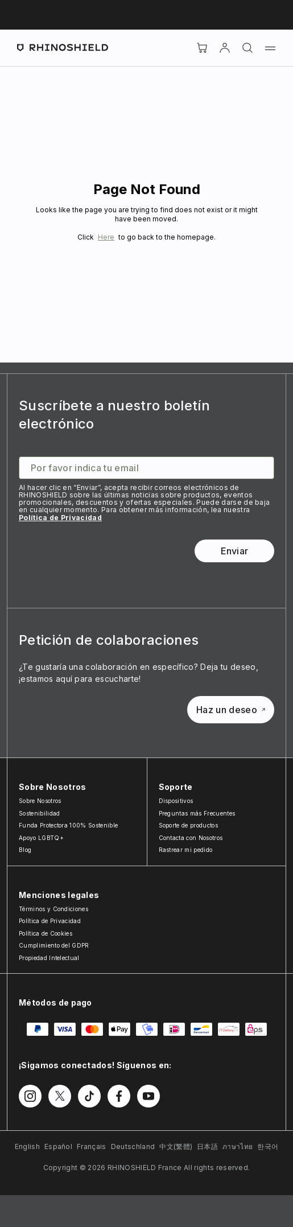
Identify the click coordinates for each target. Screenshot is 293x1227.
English (27, 1146)
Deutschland (133, 1146)
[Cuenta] (225, 48)
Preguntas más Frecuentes (197, 813)
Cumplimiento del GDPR (54, 945)
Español (58, 1146)
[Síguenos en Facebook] (119, 1096)
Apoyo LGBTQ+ (41, 837)
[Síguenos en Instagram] (30, 1096)
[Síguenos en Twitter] (59, 1096)
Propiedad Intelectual (49, 957)
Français (91, 1146)
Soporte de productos (188, 825)
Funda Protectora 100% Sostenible (68, 825)
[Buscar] (247, 48)
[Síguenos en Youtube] (148, 1096)
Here (106, 237)
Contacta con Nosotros (191, 837)
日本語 (207, 1146)
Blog (25, 849)
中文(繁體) (175, 1146)
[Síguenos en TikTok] (89, 1096)
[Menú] (270, 48)
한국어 (267, 1146)
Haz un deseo (230, 709)
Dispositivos (176, 800)
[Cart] (202, 48)
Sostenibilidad (39, 813)
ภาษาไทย (237, 1146)
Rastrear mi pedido (186, 849)
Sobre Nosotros (40, 800)
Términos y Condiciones (53, 908)
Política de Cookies (45, 933)
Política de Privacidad (60, 517)
